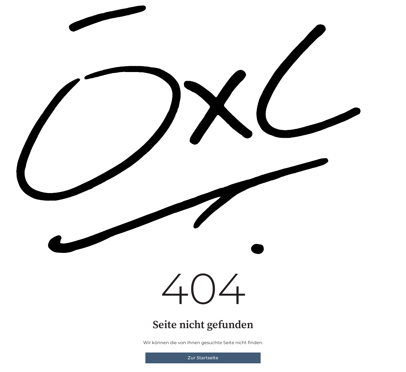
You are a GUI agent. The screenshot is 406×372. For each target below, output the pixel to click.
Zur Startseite (203, 357)
